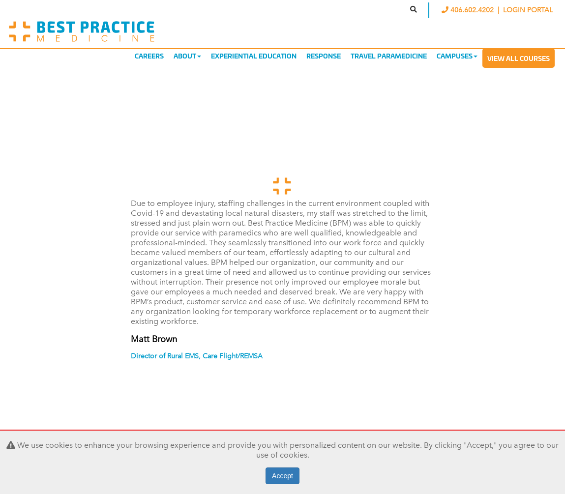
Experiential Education (254, 55)
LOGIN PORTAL (528, 10)
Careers (149, 55)
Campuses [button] (457, 55)
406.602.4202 (469, 10)
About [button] (187, 55)
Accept (282, 476)
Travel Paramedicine (389, 55)
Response (323, 55)
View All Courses (518, 58)
